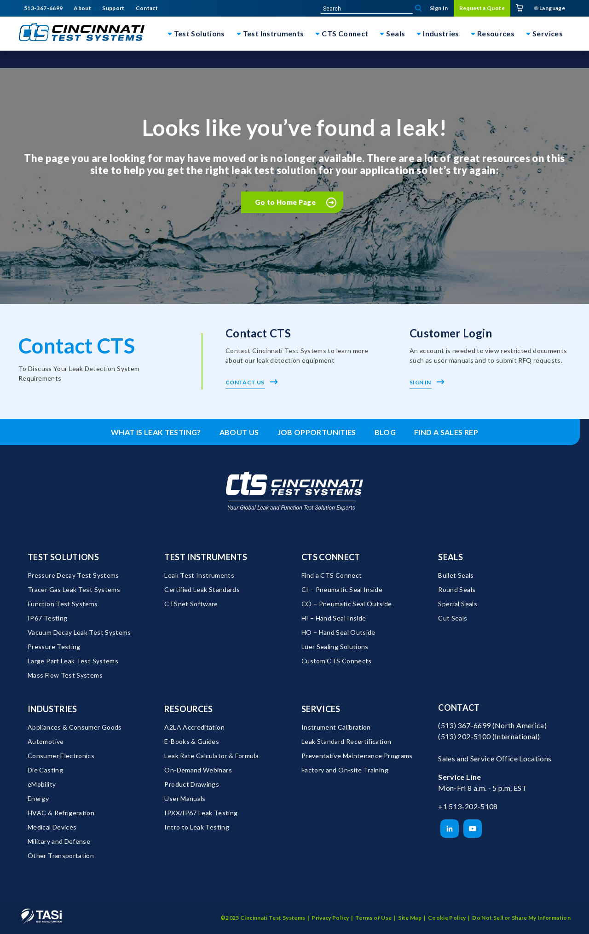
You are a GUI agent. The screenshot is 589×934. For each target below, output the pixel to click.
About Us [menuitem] (239, 432)
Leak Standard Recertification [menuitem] (346, 741)
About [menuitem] (82, 8)
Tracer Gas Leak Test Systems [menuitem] (74, 589)
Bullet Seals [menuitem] (456, 575)
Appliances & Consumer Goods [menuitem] (75, 727)
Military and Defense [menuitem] (59, 841)
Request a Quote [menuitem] (482, 8)
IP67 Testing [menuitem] (47, 618)
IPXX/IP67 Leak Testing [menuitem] (200, 813)
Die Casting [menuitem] (45, 770)
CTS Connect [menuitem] (330, 557)
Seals (395, 33)
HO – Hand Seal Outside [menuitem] (338, 632)
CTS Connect (345, 33)
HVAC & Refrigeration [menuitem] (61, 813)
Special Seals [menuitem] (457, 604)
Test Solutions (199, 33)
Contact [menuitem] (147, 8)
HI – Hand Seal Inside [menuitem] (333, 618)
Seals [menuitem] (450, 557)
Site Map (410, 917)
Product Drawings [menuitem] (191, 784)
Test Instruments (273, 33)
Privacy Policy (330, 917)
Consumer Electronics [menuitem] (61, 756)
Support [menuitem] (113, 8)
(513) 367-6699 (464, 725)
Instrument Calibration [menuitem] (336, 727)
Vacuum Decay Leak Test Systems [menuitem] (79, 632)
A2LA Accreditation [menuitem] (194, 727)
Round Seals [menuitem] (456, 589)
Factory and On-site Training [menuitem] (344, 770)
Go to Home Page (285, 202)
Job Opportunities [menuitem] (316, 432)
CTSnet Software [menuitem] (191, 604)
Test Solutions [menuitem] (63, 557)
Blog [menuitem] (385, 432)
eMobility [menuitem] (42, 784)
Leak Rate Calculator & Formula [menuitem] (211, 756)
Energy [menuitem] (38, 798)
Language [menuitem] (549, 8)
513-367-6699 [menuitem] (43, 8)
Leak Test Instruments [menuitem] (199, 575)
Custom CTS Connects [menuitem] (336, 661)
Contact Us (251, 382)
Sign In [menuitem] (439, 8)
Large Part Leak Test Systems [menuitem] (73, 661)
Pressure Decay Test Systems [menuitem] (73, 575)
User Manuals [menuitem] (184, 798)
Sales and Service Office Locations (494, 758)
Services (547, 33)
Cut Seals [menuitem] (452, 618)
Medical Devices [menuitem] (52, 827)
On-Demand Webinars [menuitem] (197, 770)
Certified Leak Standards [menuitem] (202, 589)
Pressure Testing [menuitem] (54, 646)
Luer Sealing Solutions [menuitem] (335, 646)
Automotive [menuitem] (46, 741)
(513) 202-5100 (464, 736)
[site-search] (367, 9)
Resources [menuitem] (188, 709)
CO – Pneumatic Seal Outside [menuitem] (346, 604)
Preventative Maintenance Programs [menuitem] (357, 756)
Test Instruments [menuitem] (205, 557)
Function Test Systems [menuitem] (63, 604)
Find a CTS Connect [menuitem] (331, 575)
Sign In (427, 382)
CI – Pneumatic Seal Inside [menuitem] (341, 589)
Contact (459, 707)
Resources (495, 33)
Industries (441, 33)
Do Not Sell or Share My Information (521, 917)
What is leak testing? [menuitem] (156, 432)
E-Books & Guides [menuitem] (191, 741)
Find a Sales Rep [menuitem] (446, 432)
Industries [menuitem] (52, 709)
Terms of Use (373, 917)
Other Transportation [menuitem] (61, 855)
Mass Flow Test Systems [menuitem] (65, 675)
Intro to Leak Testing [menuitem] (196, 827)
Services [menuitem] (321, 709)
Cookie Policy (447, 917)
